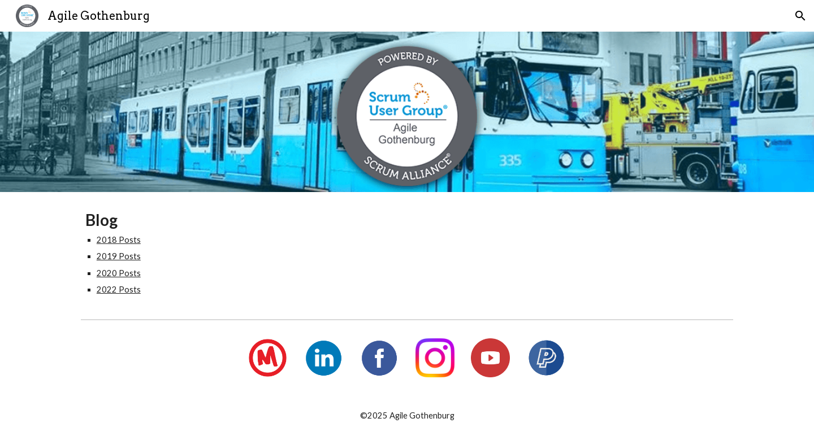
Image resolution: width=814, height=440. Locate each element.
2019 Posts (119, 256)
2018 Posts (119, 240)
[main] (407, 253)
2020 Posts (119, 273)
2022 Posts (119, 289)
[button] (800, 15)
